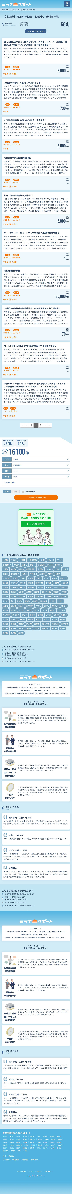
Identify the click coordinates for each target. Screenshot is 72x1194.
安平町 (22, 583)
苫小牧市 (45, 624)
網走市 (46, 619)
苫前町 (36, 624)
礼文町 (64, 614)
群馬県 (5, 1139)
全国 (19, 1151)
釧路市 (36, 628)
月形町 (13, 596)
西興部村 (55, 624)
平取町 (56, 587)
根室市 (5, 601)
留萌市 (24, 614)
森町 (12, 601)
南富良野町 (15, 573)
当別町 (64, 587)
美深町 (13, 624)
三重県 (39, 1142)
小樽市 (56, 583)
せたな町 (61, 610)
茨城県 (52, 1136)
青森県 (12, 1136)
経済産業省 (6, 1160)
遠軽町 (29, 628)
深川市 (13, 610)
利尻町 (40, 569)
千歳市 (5, 573)
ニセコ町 (15, 614)
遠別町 (21, 628)
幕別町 (48, 587)
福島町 (5, 619)
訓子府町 (64, 624)
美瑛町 (21, 624)
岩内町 (5, 587)
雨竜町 (5, 633)
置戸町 (54, 619)
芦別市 (29, 624)
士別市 (22, 578)
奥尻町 (5, 583)
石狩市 (48, 614)
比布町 (52, 601)
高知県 (18, 1148)
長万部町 (45, 628)
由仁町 (52, 610)
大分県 (52, 1148)
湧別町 (29, 610)
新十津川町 (46, 592)
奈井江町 (63, 578)
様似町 (19, 601)
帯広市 (22, 587)
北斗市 (57, 569)
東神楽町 (39, 596)
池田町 (13, 605)
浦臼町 (5, 610)
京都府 (52, 1142)
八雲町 (5, 569)
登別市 (32, 614)
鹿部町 (21, 633)
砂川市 (56, 614)
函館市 (21, 569)
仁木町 (24, 564)
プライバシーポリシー (35, 1171)
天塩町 (54, 578)
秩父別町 (14, 619)
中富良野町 (7, 564)
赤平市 (13, 628)
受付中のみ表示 (30, 492)
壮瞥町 (30, 578)
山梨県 (5, 1142)
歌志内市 (43, 601)
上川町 (42, 560)
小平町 (48, 583)
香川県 (5, 1148)
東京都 (25, 1139)
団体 (15, 491)
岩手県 (18, 1136)
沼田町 (21, 605)
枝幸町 (56, 596)
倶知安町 (58, 564)
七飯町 (5, 560)
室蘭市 (30, 583)
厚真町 (42, 573)
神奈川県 (32, 1139)
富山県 (47, 1139)
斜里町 (29, 592)
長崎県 (39, 1148)
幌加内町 (31, 587)
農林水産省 (34, 1160)
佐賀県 (32, 1148)
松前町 (48, 596)
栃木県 (59, 1136)
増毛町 (15, 578)
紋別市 (38, 619)
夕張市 (38, 578)
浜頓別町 (55, 605)
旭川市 (5, 596)
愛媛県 (12, 1148)
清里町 (21, 610)
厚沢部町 (33, 573)
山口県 (53, 1145)
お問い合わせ (49, 1171)
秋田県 (32, 1136)
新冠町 (36, 592)
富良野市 (39, 583)
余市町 (50, 564)
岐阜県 (18, 1142)
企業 (7, 491)
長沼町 (54, 628)
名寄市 (50, 573)
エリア (7, 459)
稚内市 (22, 619)
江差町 (5, 605)
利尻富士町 (30, 569)
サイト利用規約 (21, 1171)
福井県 (60, 1139)
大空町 (46, 578)
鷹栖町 (13, 633)
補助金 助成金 (5, 10)
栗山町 (64, 596)
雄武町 (62, 628)
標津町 (27, 601)
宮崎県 (59, 1148)
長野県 (12, 1142)
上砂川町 (50, 560)
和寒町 (57, 573)
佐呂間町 (41, 564)
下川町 (59, 560)
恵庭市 (13, 592)
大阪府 (59, 1142)
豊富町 (5, 628)
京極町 (16, 564)
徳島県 (60, 1145)
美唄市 (62, 619)
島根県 (33, 1145)
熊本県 (45, 1148)
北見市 (65, 569)
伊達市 (32, 564)
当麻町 (5, 592)
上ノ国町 (21, 560)
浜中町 (46, 605)
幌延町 (40, 587)
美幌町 (5, 624)
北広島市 (49, 569)
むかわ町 (6, 614)
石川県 (53, 1139)
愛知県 (32, 1142)
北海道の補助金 (16, 10)
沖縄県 (13, 1151)
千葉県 (18, 1139)
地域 (6, 465)
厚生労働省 (25, 1160)
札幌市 (30, 596)
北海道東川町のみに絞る (35, 31)
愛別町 (21, 592)
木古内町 (21, 596)
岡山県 (40, 1145)
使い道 (7, 477)
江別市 (60, 601)
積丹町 (30, 619)
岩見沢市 (14, 587)
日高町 (64, 592)
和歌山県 (19, 1145)
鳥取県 (26, 1145)
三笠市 (13, 560)
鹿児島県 (5, 1151)
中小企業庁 (15, 1160)
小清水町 (64, 583)
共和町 (13, 569)
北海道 (5, 1136)
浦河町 (64, 605)
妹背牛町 (14, 583)
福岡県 (25, 1148)
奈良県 (12, 1145)
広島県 (47, 1145)
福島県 (45, 1136)
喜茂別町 (6, 578)
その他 (25, 1151)
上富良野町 (32, 560)
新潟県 (40, 1139)
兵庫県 (5, 1145)
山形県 (39, 1136)
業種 (6, 471)
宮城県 (25, 1136)
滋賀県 (45, 1142)
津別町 (38, 605)
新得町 (56, 592)
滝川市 (44, 610)
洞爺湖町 (29, 605)
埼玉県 (12, 1139)
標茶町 (35, 601)
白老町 (40, 614)
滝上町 (36, 610)
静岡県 (25, 1142)
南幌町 (24, 573)
